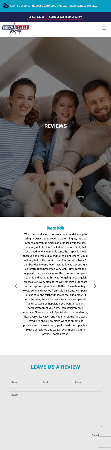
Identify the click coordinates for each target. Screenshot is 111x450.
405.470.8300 (37, 17)
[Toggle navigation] (104, 28)
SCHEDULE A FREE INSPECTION (65, 17)
